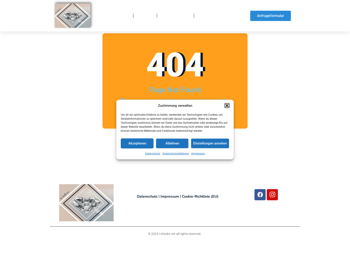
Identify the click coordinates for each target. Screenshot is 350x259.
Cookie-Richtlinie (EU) (200, 196)
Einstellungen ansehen (210, 143)
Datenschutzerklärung (175, 153)
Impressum (198, 153)
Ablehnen (172, 143)
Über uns (145, 16)
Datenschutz (152, 153)
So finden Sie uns (213, 16)
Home (124, 16)
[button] (227, 105)
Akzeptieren (137, 143)
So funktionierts (175, 16)
